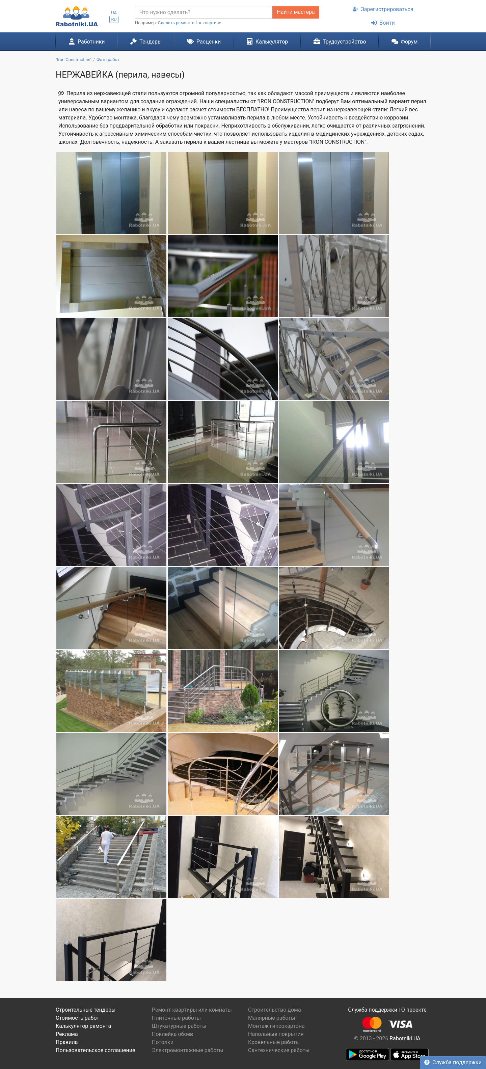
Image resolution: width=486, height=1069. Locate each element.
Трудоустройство (340, 41)
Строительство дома (274, 1010)
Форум (404, 41)
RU (113, 19)
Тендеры (146, 41)
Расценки (204, 41)
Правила (67, 1042)
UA (114, 12)
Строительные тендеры (85, 1010)
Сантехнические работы (278, 1050)
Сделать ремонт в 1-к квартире (189, 22)
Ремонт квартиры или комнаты (192, 1010)
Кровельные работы (274, 1042)
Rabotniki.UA (405, 1038)
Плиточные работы (176, 1018)
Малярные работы (271, 1018)
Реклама (67, 1034)
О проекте (414, 1010)
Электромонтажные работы (187, 1050)
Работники (87, 41)
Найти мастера (296, 12)
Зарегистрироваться (383, 9)
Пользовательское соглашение (95, 1050)
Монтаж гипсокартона (276, 1026)
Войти (383, 23)
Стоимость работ (77, 1018)
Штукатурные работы (179, 1026)
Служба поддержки (453, 1062)
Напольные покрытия (276, 1034)
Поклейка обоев (172, 1034)
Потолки (162, 1042)
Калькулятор (267, 41)
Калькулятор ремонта (83, 1026)
